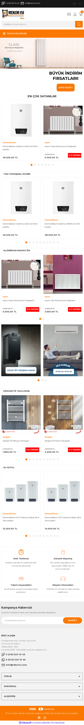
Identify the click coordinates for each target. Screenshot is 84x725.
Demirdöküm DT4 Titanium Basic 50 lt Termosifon (21, 519)
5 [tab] (45, 165)
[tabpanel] (42, 64)
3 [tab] (38, 165)
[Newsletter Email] (42, 620)
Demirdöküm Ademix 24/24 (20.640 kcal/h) (20, 148)
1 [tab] (31, 165)
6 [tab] (49, 165)
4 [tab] (42, 165)
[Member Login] (75, 14)
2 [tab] (35, 165)
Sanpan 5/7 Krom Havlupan (57, 441)
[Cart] (81, 14)
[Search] (42, 24)
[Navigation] (14, 33)
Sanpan (6, 437)
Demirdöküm (9, 142)
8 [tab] (51, 242)
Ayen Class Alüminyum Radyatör (60, 146)
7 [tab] (52, 165)
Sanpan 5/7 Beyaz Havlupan (16, 441)
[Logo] (13, 14)
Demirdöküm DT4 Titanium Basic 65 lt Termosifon (63, 519)
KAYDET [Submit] (72, 620)
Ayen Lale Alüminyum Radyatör (60, 300)
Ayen (47, 142)
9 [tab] (54, 242)
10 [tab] (58, 242)
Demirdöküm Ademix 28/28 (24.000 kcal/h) (62, 225)
